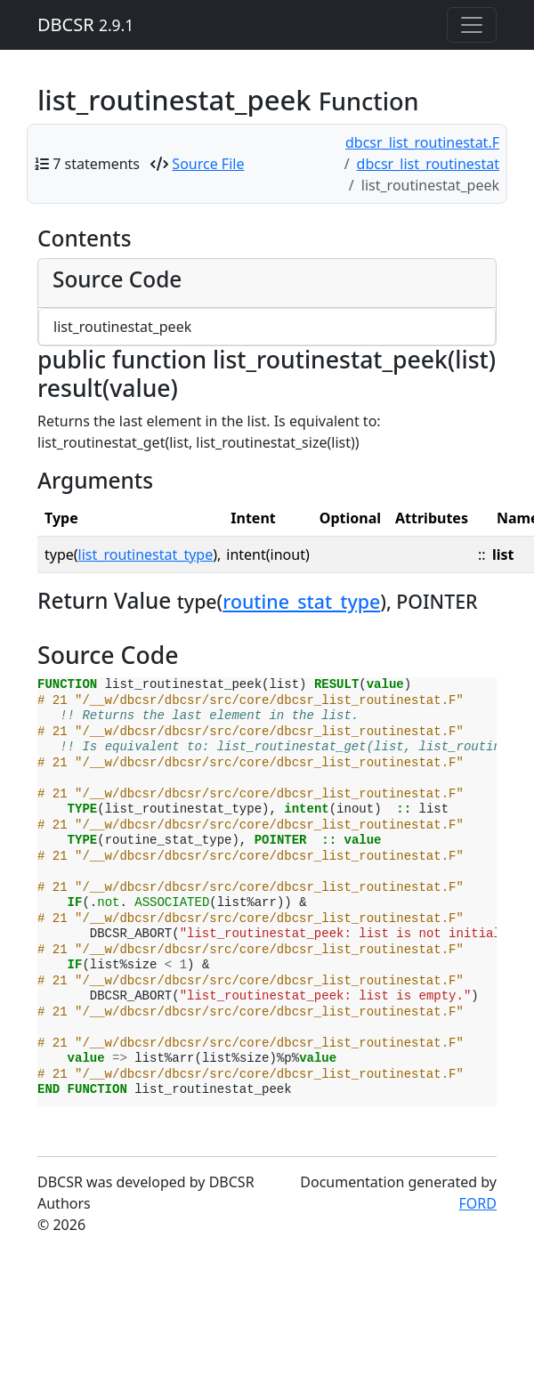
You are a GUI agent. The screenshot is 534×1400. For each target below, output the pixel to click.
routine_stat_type (301, 601)
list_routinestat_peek (122, 326)
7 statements (96, 164)
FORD (478, 1203)
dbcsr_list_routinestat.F (422, 142)
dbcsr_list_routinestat (428, 164)
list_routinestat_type (146, 554)
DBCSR (85, 24)
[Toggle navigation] (472, 25)
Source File (208, 164)
